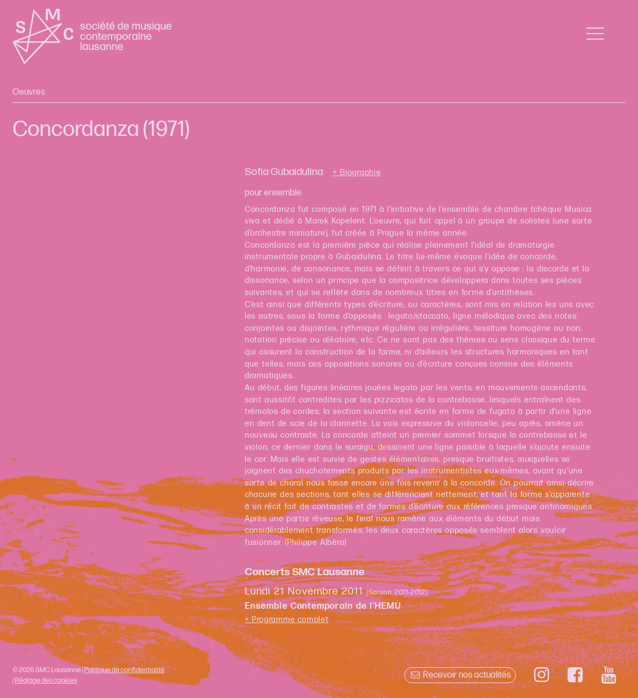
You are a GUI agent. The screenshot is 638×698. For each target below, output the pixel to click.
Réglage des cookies (46, 680)
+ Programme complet (287, 619)
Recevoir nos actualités (460, 675)
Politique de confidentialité (124, 670)
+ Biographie (357, 173)
